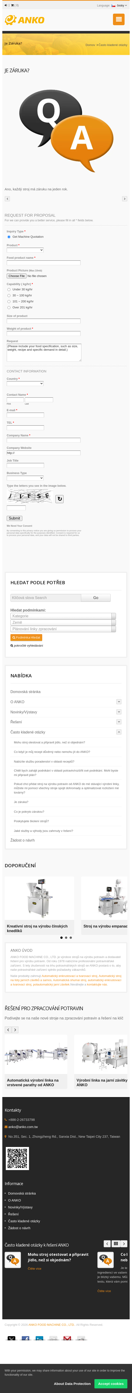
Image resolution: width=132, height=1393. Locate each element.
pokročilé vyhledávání (26, 645)
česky (118, 5)
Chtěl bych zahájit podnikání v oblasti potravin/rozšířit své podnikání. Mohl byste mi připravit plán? (66, 772)
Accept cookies (111, 1384)
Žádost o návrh (22, 840)
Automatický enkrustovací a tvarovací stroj (69, 976)
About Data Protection (72, 1384)
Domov (90, 45)
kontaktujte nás (97, 984)
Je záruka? (21, 802)
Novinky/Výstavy (23, 712)
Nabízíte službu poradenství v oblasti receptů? (44, 761)
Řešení (16, 722)
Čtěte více (34, 1268)
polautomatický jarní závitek (51, 984)
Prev (8, 1029)
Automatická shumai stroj (69, 980)
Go (95, 598)
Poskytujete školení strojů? (31, 821)
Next (15, 1029)
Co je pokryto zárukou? (29, 811)
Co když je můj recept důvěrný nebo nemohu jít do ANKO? (52, 752)
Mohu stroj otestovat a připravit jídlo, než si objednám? (49, 742)
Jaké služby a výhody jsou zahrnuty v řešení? (43, 831)
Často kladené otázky (113, 45)
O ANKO (17, 702)
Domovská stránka (25, 692)
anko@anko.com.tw (23, 1127)
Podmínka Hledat (26, 637)
